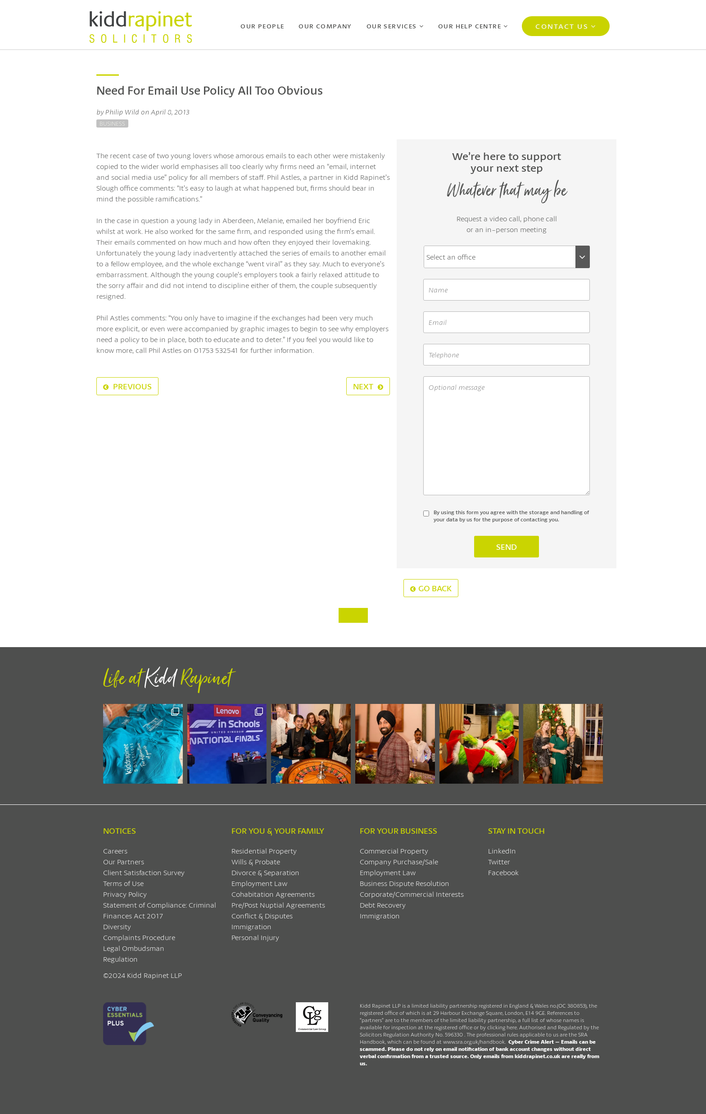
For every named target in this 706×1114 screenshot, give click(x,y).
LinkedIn (502, 850)
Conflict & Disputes (262, 915)
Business (112, 123)
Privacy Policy (125, 894)
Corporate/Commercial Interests (412, 894)
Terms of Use (123, 883)
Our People (262, 26)
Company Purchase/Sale (399, 861)
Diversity (117, 926)
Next (368, 386)
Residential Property (264, 850)
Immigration (251, 926)
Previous (127, 386)
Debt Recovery (383, 904)
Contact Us (561, 26)
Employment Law (259, 883)
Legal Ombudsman (133, 948)
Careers (115, 850)
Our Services (392, 26)
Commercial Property (394, 850)
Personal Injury (255, 937)
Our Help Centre (469, 26)
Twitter (499, 861)
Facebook (503, 872)
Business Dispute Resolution (404, 883)
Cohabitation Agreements (273, 894)
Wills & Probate (255, 861)
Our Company (325, 26)
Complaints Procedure (139, 937)
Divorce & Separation (265, 872)
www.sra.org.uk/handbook (474, 1041)
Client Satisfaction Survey (144, 872)
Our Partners (123, 861)
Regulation (120, 958)
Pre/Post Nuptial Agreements (278, 904)
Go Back (431, 588)
